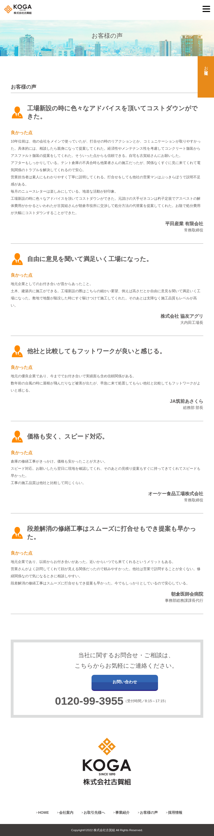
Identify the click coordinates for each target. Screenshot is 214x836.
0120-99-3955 (89, 701)
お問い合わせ (124, 682)
